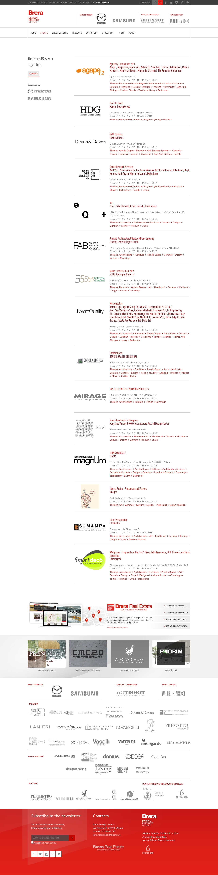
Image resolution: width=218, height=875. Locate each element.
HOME (33, 32)
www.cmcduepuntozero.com (88, 655)
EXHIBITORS (92, 32)
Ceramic (33, 73)
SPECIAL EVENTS (60, 32)
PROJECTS (77, 32)
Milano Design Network (98, 2)
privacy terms (49, 842)
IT (155, 2)
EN (160, 2)
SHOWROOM (108, 32)
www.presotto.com (47, 655)
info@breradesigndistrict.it (106, 834)
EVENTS (44, 32)
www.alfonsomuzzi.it (130, 655)
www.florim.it (171, 655)
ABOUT (132, 32)
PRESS (121, 32)
